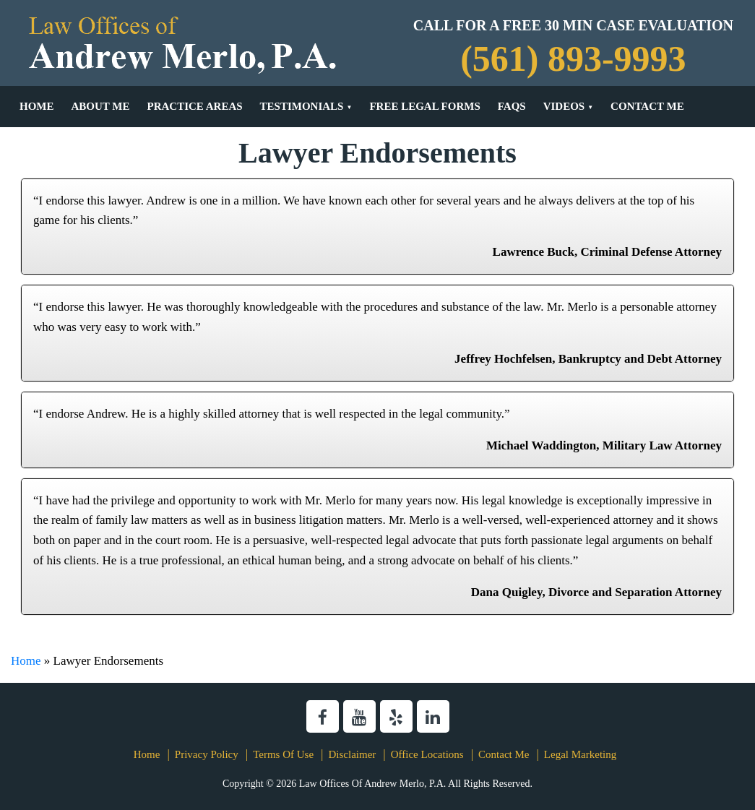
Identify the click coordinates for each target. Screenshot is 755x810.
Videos (564, 106)
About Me (101, 106)
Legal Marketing (580, 754)
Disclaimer (352, 754)
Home (37, 106)
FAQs (512, 106)
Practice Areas (194, 106)
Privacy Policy (206, 754)
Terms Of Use (283, 754)
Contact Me (647, 106)
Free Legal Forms (424, 106)
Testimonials (302, 106)
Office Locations (427, 754)
